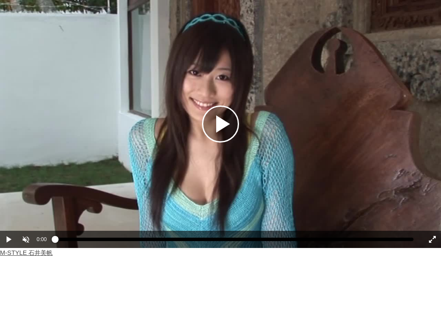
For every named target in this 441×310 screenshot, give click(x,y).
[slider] (234, 241)
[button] (25, 239)
